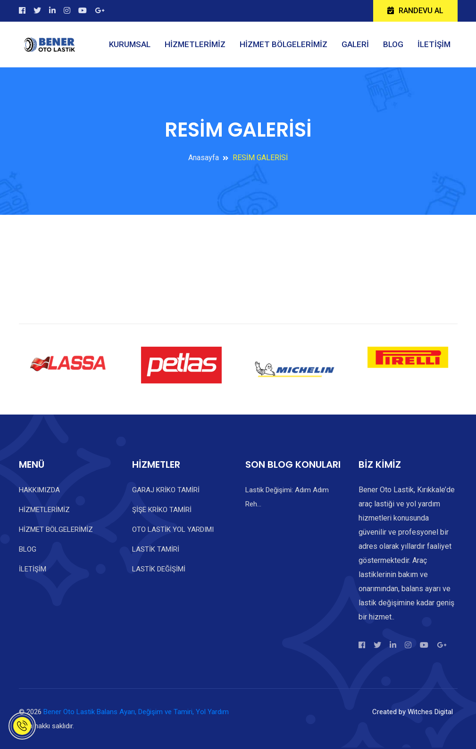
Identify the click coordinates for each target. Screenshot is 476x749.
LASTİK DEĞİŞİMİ (158, 569)
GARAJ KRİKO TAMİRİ (166, 490)
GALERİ (355, 44)
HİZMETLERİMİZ (195, 44)
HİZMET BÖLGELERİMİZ (283, 44)
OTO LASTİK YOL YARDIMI (173, 529)
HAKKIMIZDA (39, 490)
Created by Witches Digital (412, 712)
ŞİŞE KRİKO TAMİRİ (162, 509)
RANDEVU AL (415, 10)
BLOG (393, 44)
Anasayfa (203, 157)
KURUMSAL (129, 44)
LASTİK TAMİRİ (155, 549)
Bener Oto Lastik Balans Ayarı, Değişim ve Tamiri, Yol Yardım (136, 712)
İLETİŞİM (434, 44)
